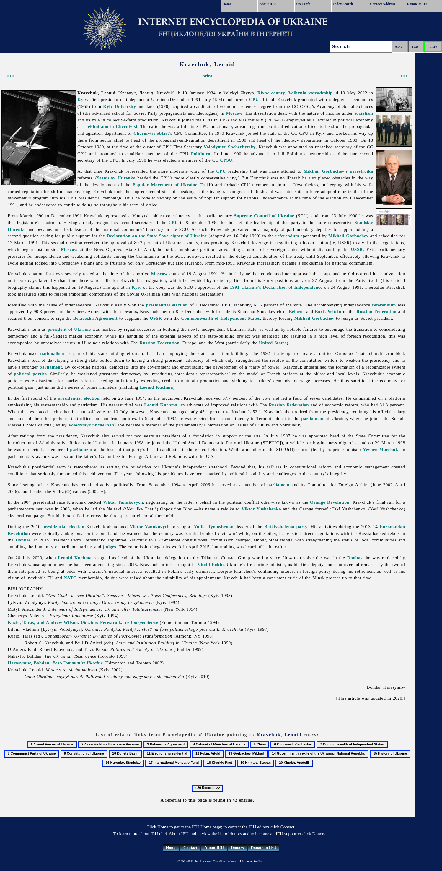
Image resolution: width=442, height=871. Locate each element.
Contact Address (382, 4)
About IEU (267, 4)
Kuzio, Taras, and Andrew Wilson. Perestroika (83, 622)
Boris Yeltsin (328, 311)
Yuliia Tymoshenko (213, 526)
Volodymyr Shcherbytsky (230, 146)
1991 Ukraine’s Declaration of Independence (276, 287)
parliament (51, 366)
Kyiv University (119, 106)
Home (226, 4)
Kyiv (82, 99)
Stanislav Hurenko (116, 177)
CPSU (226, 160)
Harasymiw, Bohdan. (55, 662)
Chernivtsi (126, 126)
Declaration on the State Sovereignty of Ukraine (157, 235)
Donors (237, 848)
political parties (30, 373)
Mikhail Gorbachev (324, 170)
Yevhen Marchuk (380, 449)
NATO (70, 577)
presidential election (167, 304)
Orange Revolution (329, 502)
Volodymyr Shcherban (91, 424)
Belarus (297, 311)
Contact (190, 848)
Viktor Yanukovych (123, 502)
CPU (254, 99)
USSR (357, 249)
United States (273, 342)
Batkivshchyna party (286, 526)
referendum (287, 235)
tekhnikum (98, 126)
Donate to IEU (418, 4)
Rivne (263, 92)
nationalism (52, 353)
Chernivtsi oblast (151, 133)
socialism (363, 113)
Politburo (200, 153)
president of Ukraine (69, 329)
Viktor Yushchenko (261, 508)
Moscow (234, 113)
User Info (303, 4)
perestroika (361, 170)
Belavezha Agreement (95, 318)
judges (109, 546)
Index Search (343, 4)
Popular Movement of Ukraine (165, 184)
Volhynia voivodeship (310, 92)
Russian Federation (376, 311)
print (207, 75)
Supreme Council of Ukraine (264, 215)
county (278, 92)
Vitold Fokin (211, 564)
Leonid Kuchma (156, 387)
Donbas (23, 539)
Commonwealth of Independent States (220, 318)
